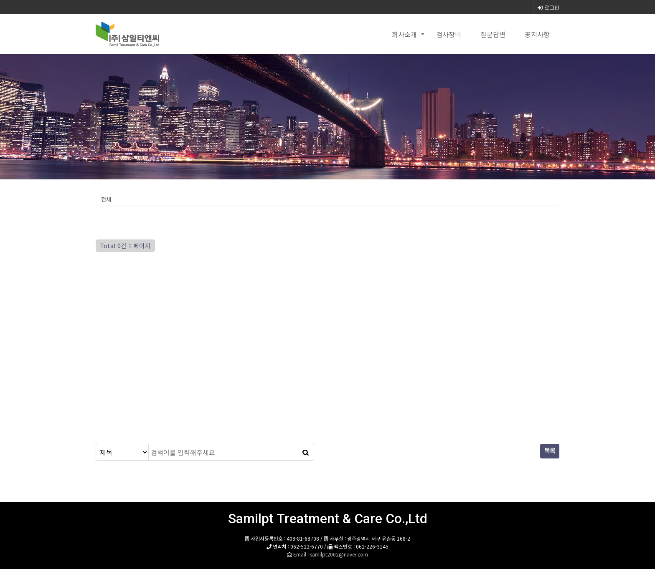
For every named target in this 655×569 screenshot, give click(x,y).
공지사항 (537, 34)
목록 (549, 451)
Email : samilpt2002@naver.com (330, 554)
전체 (106, 199)
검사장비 (448, 34)
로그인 (548, 7)
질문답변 (492, 34)
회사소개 (404, 34)
